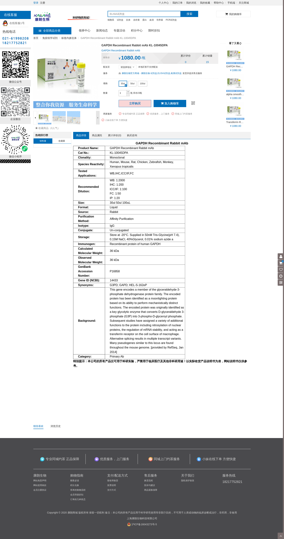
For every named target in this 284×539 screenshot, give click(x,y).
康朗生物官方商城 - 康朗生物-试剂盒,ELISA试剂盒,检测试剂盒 (152, 73)
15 (207, 62)
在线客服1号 (14, 23)
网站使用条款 (39, 485)
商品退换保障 (150, 490)
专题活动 (119, 30)
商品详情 (81, 135)
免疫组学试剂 (50, 38)
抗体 (128, 20)
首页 (35, 38)
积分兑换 (74, 485)
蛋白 (144, 20)
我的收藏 (205, 2)
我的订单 (177, 2)
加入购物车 (170, 103)
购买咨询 (132, 135)
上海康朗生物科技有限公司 (142, 518)
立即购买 (135, 103)
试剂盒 (120, 20)
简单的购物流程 (77, 490)
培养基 (159, 20)
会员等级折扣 (76, 494)
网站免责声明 (39, 480)
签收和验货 (112, 480)
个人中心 (164, 2)
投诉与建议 (149, 485)
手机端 (231, 2)
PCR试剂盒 (171, 20)
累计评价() (114, 135)
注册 (42, 2)
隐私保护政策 (187, 480)
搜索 (189, 13)
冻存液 (136, 20)
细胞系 (111, 20)
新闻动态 (102, 30)
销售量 (43, 141)
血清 (151, 20)
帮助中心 (219, 2)
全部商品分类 (49, 30)
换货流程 (148, 480)
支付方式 (111, 490)
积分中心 (137, 30)
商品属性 (97, 135)
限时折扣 (154, 30)
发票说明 (111, 485)
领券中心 (84, 30)
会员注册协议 (39, 490)
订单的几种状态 (77, 499)
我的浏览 (191, 2)
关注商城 (244, 2)
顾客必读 (74, 480)
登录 (35, 2)
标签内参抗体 (69, 38)
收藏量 (62, 141)
